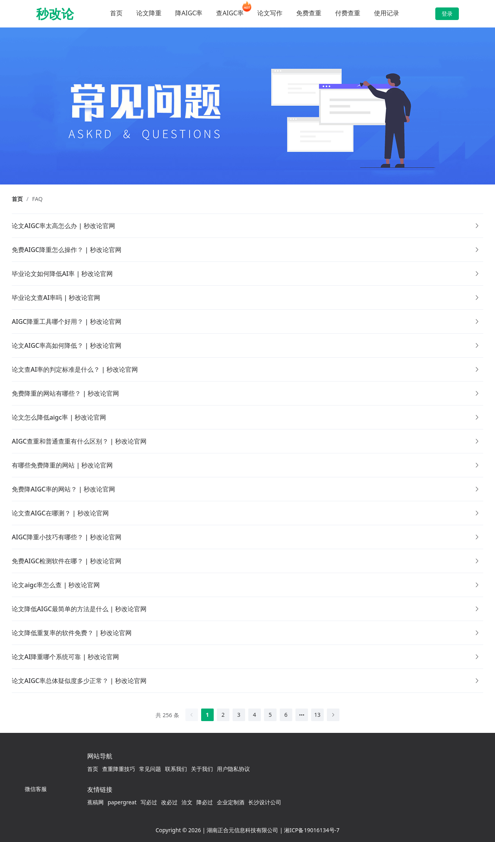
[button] (247, 226)
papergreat (122, 802)
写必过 (149, 802)
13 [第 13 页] (317, 714)
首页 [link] (17, 199)
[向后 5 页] (301, 715)
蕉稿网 (95, 802)
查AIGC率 (229, 13)
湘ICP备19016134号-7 (311, 830)
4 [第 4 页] (254, 714)
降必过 (204, 802)
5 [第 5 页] (270, 714)
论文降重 (148, 13)
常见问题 (150, 769)
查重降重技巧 (118, 769)
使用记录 (386, 13)
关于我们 (202, 769)
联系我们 (176, 769)
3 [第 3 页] (238, 714)
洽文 (187, 802)
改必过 (169, 802)
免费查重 (308, 13)
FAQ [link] (37, 199)
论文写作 (269, 13)
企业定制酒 (230, 802)
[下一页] (333, 715)
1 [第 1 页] (207, 714)
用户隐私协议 (233, 769)
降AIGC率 (188, 13)
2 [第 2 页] (223, 714)
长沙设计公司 (264, 802)
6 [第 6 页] (286, 714)
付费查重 (347, 13)
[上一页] (191, 715)
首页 (116, 13)
